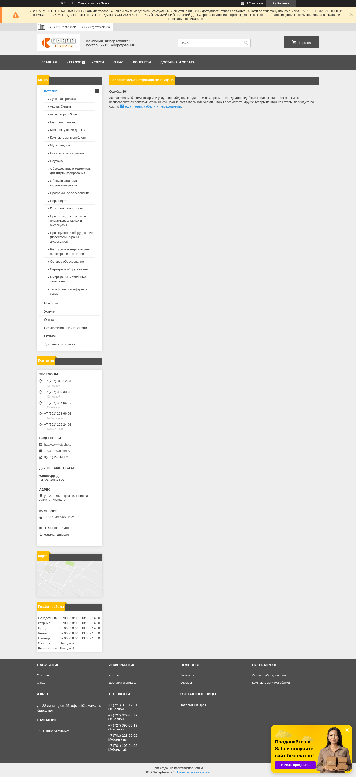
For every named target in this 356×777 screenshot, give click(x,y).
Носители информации (67, 153)
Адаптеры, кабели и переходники (153, 106)
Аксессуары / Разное (65, 114)
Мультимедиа (60, 145)
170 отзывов (255, 3)
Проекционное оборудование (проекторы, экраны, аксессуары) (71, 237)
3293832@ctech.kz (57, 451)
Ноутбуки (57, 161)
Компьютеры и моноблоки (271, 682)
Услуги (97, 62)
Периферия (58, 201)
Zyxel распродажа (63, 99)
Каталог (74, 62)
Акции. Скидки (60, 106)
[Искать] (246, 43)
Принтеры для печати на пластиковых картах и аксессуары (68, 220)
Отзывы (50, 336)
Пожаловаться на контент (193, 772)
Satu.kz (198, 768)
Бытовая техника (62, 122)
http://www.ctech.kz (57, 444)
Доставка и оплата (178, 62)
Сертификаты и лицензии (65, 328)
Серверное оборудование (69, 269)
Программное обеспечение (70, 193)
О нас (118, 62)
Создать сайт (87, 3)
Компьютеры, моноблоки (68, 137)
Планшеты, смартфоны (67, 208)
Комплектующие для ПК (67, 130)
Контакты (142, 62)
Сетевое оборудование (67, 261)
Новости (51, 303)
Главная (49, 62)
